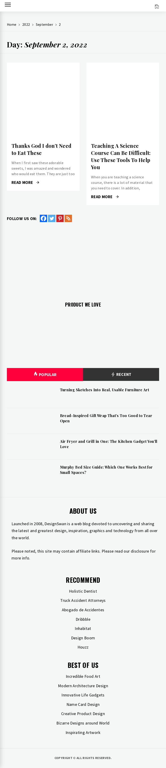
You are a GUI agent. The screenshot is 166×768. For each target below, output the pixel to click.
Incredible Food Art (83, 676)
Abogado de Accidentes (83, 609)
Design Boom (83, 637)
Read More (25, 182)
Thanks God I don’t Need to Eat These (41, 149)
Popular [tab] (45, 374)
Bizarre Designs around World (82, 723)
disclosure (140, 551)
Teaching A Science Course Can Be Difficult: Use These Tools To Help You (121, 156)
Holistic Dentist (83, 591)
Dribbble (83, 619)
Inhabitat (83, 628)
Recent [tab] (121, 374)
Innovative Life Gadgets (82, 695)
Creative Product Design (83, 713)
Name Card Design (83, 704)
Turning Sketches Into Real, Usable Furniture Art (104, 389)
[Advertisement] (83, 259)
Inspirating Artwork (83, 732)
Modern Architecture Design (83, 685)
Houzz (83, 647)
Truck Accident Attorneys (83, 600)
